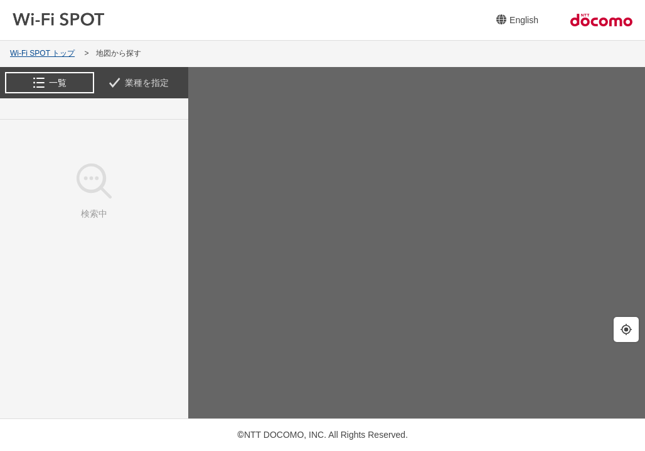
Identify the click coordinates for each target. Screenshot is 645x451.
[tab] (49, 82)
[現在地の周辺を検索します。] (626, 329)
